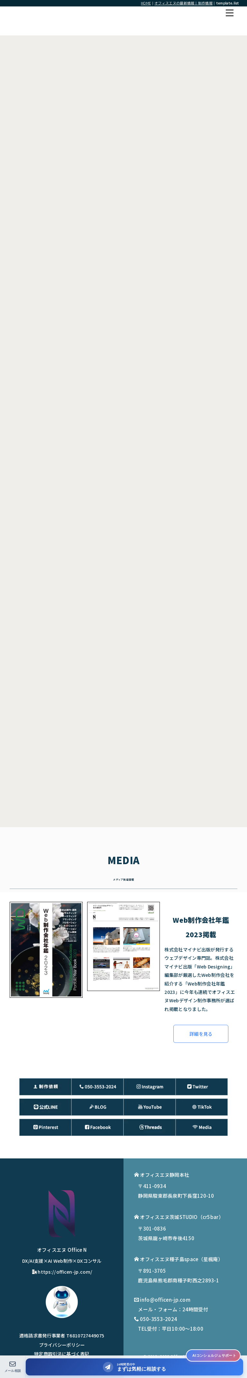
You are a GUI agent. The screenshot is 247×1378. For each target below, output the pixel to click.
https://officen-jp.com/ (62, 1271)
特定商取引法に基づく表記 (61, 1353)
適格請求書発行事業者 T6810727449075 (62, 1335)
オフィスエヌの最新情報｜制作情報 (183, 3)
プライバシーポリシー (62, 1344)
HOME (146, 3)
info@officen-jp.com (165, 1299)
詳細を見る (201, 1033)
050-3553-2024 (158, 1319)
